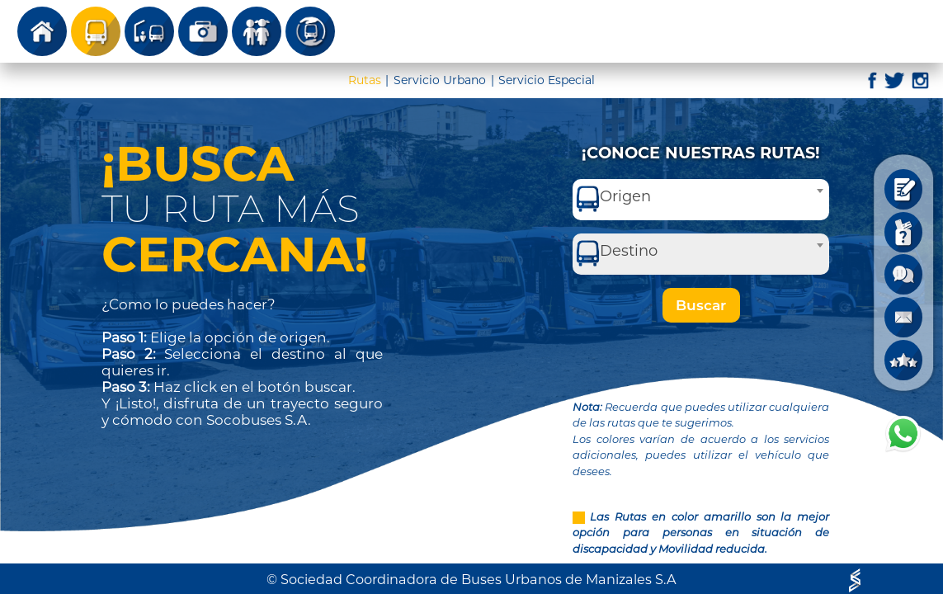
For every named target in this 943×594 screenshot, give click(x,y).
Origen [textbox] (625, 196)
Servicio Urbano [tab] (440, 80)
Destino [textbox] (629, 251)
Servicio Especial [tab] (546, 80)
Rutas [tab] (364, 80)
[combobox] (701, 199)
